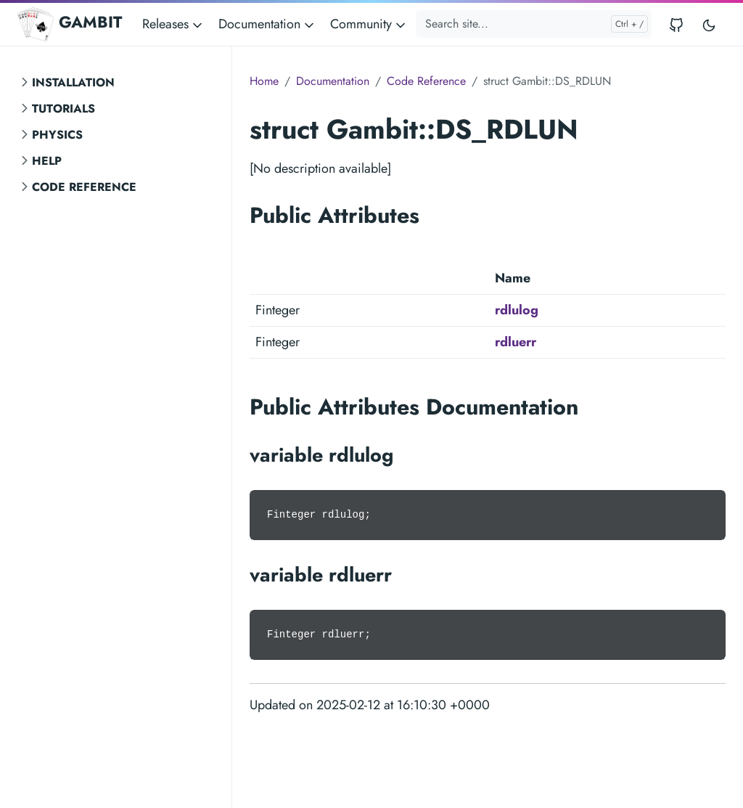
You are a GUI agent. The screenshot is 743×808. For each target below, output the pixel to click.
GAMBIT (69, 24)
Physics (57, 134)
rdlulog (516, 310)
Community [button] (369, 24)
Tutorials (63, 108)
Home (264, 81)
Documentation (332, 81)
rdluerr (515, 341)
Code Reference (84, 187)
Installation (73, 82)
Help (47, 160)
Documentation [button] (267, 24)
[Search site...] (534, 24)
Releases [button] (173, 24)
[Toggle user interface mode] (709, 24)
